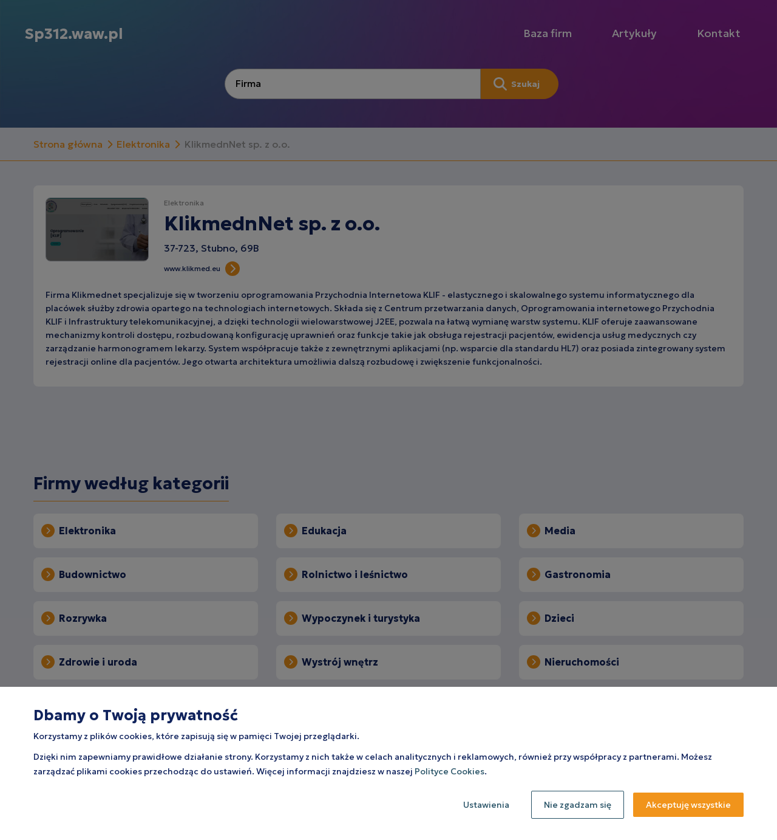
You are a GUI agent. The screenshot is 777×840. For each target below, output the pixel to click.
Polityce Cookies (449, 771)
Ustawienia (486, 804)
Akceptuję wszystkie (688, 804)
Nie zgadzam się (577, 804)
